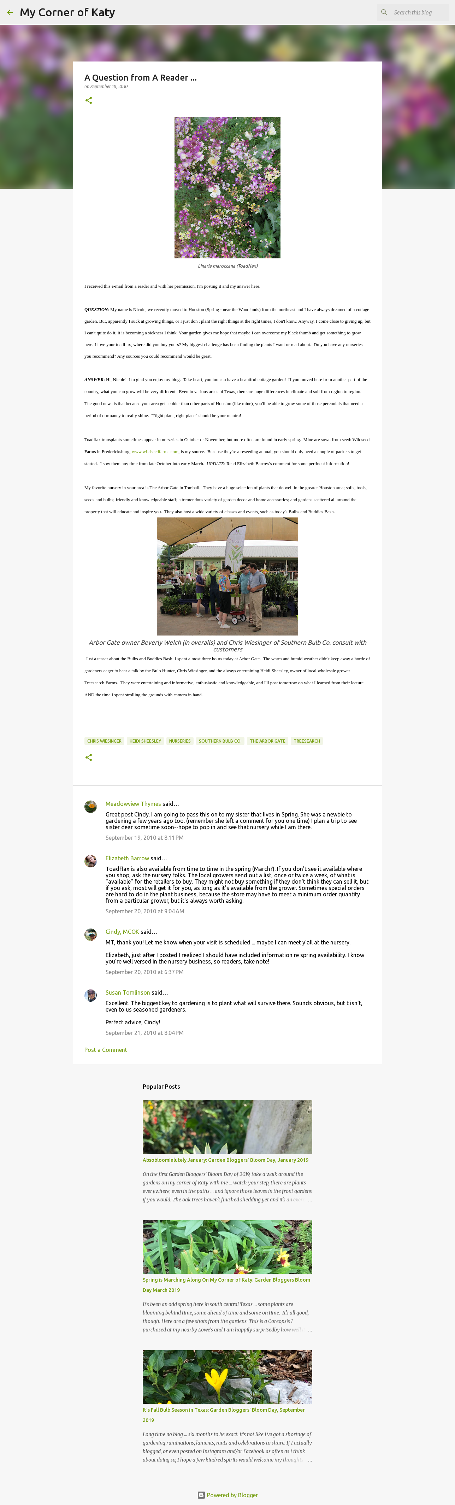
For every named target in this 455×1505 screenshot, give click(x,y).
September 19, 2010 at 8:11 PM (145, 838)
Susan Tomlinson (128, 992)
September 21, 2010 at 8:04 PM (145, 1033)
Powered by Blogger (227, 1495)
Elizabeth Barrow (127, 858)
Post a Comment (105, 1050)
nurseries (180, 741)
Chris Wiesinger (104, 741)
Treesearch (307, 741)
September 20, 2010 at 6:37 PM (145, 972)
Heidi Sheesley (145, 741)
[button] (88, 101)
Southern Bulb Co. (220, 741)
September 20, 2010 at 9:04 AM (145, 911)
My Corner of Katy (67, 12)
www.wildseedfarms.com (155, 451)
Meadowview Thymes (133, 804)
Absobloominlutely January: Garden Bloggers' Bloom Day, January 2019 (225, 1160)
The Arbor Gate (267, 741)
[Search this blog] (412, 12)
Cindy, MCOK (122, 932)
